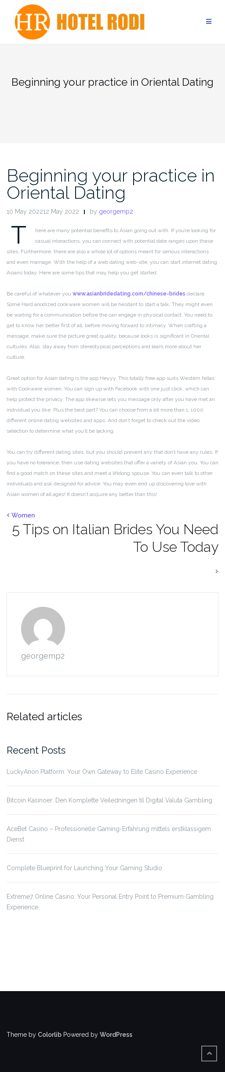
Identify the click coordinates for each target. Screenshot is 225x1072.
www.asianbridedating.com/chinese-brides (129, 294)
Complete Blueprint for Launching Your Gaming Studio (84, 867)
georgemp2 (116, 211)
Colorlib (50, 1034)
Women (23, 515)
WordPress (116, 1034)
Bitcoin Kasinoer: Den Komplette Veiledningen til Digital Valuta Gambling (109, 800)
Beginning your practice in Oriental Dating (111, 184)
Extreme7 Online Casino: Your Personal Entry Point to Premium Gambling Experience (110, 902)
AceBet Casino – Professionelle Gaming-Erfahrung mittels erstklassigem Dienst (109, 834)
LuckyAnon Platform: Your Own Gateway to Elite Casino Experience (102, 771)
